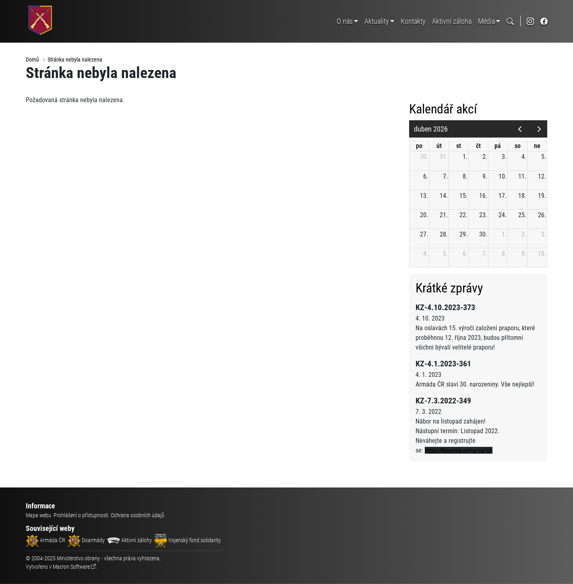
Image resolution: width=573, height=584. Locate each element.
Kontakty (413, 21)
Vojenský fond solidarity (187, 540)
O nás (345, 21)
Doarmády (86, 540)
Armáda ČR (45, 540)
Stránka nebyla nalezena (75, 59)
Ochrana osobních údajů (137, 515)
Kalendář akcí (445, 109)
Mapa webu (38, 515)
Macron (71, 566)
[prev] (520, 129)
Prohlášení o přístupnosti (81, 515)
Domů (32, 59)
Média (486, 21)
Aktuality (376, 21)
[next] (539, 129)
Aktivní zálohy (129, 540)
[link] (460, 450)
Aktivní (452, 21)
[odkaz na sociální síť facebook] (544, 21)
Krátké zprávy (450, 288)
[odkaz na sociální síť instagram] (530, 21)
